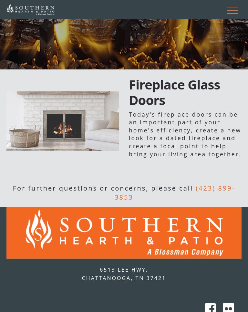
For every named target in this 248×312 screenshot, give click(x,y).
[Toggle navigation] (232, 9)
